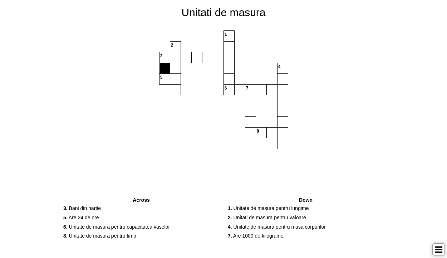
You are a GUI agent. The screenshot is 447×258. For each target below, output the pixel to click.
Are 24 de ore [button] (81, 217)
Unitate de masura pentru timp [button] (99, 236)
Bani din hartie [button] (82, 208)
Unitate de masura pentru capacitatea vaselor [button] (116, 227)
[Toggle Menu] (438, 249)
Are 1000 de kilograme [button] (256, 236)
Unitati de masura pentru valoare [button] (267, 217)
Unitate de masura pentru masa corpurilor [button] (277, 227)
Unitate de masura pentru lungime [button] (268, 208)
